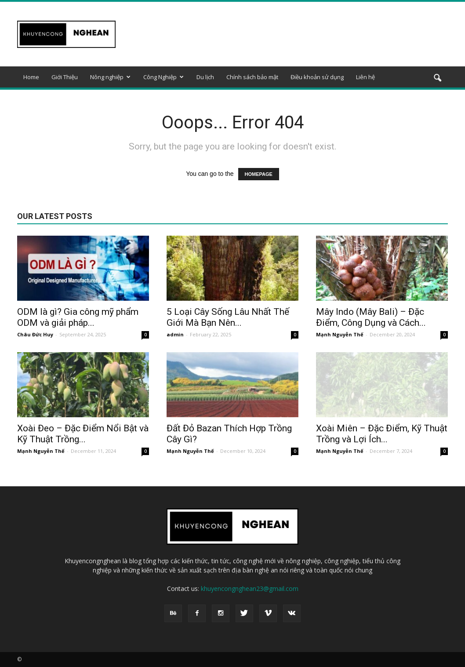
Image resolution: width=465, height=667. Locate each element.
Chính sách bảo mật (252, 77)
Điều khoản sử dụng (317, 77)
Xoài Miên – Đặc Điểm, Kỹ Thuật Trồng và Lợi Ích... (381, 434)
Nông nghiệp (110, 77)
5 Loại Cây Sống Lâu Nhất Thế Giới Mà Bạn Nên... (228, 317)
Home (31, 77)
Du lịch (205, 77)
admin (175, 334)
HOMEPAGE (258, 174)
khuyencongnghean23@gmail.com (249, 588)
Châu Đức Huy (35, 334)
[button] (437, 78)
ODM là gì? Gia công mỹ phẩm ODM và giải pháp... (77, 317)
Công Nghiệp (163, 77)
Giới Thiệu (64, 77)
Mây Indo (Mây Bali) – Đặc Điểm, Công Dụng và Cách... (371, 317)
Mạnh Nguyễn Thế (339, 334)
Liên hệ (365, 77)
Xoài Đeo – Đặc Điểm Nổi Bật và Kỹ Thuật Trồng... (83, 434)
